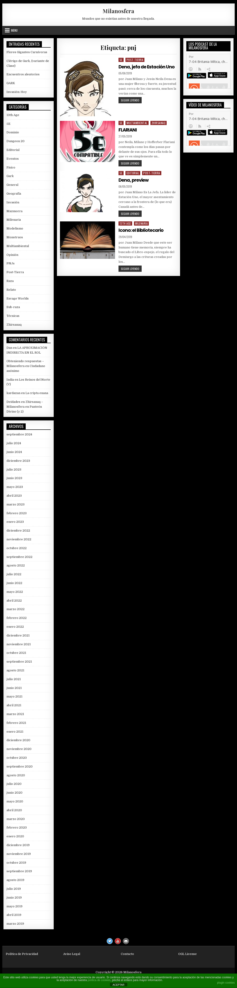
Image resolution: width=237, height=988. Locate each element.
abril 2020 (14, 810)
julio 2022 (13, 574)
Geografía (13, 193)
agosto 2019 (15, 880)
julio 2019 (13, 888)
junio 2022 (14, 583)
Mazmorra (14, 211)
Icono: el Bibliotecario (141, 230)
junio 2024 (14, 452)
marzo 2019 (15, 923)
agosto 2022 (15, 565)
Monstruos (14, 237)
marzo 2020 (15, 819)
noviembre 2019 (18, 854)
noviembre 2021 (18, 644)
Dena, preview (133, 180)
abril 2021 (13, 705)
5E (121, 60)
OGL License (187, 954)
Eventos (12, 158)
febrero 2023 (16, 513)
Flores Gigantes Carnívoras (26, 52)
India (10, 379)
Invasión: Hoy (16, 92)
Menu (14, 30)
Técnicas (12, 316)
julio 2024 (13, 443)
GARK (10, 83)
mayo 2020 (14, 801)
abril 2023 (14, 495)
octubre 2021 (16, 653)
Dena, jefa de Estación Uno (146, 67)
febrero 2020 (16, 827)
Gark (10, 176)
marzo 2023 (15, 504)
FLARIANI (128, 130)
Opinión (12, 255)
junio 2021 (14, 688)
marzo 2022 (15, 609)
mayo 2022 (14, 591)
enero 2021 (14, 731)
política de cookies (99, 980)
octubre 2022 (16, 548)
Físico (10, 167)
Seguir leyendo (131, 100)
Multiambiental (137, 123)
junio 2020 (14, 792)
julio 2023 (13, 469)
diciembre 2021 (18, 635)
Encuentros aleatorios (23, 74)
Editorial (133, 173)
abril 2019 (13, 915)
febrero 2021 (16, 723)
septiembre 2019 (19, 871)
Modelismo (14, 228)
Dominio (12, 132)
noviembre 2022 (18, 539)
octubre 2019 (16, 862)
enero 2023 (15, 521)
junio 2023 (14, 478)
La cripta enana (36, 393)
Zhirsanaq (159, 123)
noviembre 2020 (18, 749)
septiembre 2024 (19, 434)
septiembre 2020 (19, 766)
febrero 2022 (16, 618)
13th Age (125, 223)
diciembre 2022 (18, 530)
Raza (10, 281)
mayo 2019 (14, 906)
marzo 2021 (15, 714)
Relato (11, 289)
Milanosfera (118, 11)
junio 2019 (14, 897)
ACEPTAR (118, 984)
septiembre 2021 (19, 661)
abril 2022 (14, 600)
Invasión (12, 202)
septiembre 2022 (19, 557)
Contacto (127, 954)
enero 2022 (15, 626)
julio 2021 (13, 679)
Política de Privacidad (22, 954)
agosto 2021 (15, 670)
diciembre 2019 (18, 845)
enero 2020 (15, 836)
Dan (9, 347)
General (12, 185)
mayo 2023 (14, 487)
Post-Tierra (135, 60)
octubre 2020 (16, 757)
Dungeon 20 (15, 141)
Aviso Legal (71, 954)
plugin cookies (226, 982)
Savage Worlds (17, 298)
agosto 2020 (15, 775)
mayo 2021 (14, 696)
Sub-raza (13, 307)
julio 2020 (14, 784)
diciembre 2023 (18, 460)
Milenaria (141, 223)
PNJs (10, 263)
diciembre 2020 (18, 740)
